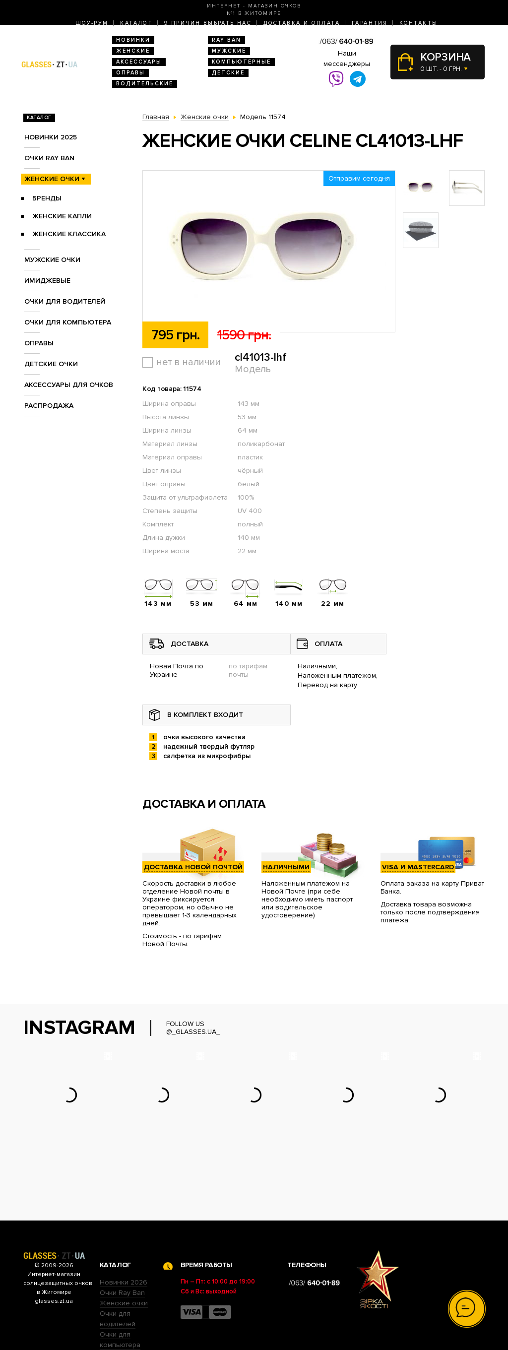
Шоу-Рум (92, 23)
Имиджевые (47, 280)
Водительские (144, 83)
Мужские (229, 51)
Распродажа (48, 405)
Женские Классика (69, 234)
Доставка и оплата (301, 23)
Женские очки (51, 179)
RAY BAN (226, 40)
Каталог (136, 23)
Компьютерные (241, 62)
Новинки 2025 (50, 137)
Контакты (418, 23)
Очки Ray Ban (122, 1231)
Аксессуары (139, 62)
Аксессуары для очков (68, 385)
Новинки (133, 40)
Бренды (47, 198)
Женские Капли (62, 216)
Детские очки (51, 364)
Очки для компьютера (67, 322)
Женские (133, 51)
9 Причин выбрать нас (208, 23)
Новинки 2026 (123, 1221)
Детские (228, 72)
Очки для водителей (64, 301)
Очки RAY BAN (49, 158)
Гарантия (369, 23)
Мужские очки (52, 260)
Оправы (130, 72)
